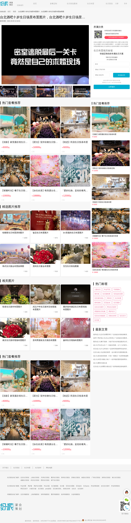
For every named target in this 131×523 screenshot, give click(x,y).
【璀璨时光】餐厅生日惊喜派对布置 (15, 190)
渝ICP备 (74, 521)
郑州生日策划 (65, 477)
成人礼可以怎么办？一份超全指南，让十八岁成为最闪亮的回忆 (110, 345)
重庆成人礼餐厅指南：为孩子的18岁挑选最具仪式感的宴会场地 (111, 342)
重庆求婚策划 (55, 494)
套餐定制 (53, 3)
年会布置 (23, 486)
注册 (116, 3)
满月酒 (96, 294)
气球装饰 (117, 289)
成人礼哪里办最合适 (100, 363)
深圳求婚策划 (45, 494)
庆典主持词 (112, 316)
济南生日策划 (75, 477)
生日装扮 (117, 302)
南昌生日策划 (85, 477)
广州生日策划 (96, 477)
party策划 (48, 488)
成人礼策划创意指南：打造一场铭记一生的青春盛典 (110, 356)
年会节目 (107, 289)
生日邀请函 (54, 486)
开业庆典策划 (115, 486)
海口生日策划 (116, 477)
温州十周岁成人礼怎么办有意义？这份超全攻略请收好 (110, 338)
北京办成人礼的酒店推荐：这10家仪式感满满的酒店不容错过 (111, 352)
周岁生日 (112, 311)
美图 (14, 11)
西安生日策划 (45, 480)
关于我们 (5, 468)
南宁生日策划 (55, 480)
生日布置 (90, 3)
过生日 (74, 488)
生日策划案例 (72, 3)
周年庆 (109, 298)
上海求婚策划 (35, 494)
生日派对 (38, 468)
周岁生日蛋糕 (38, 486)
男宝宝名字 (24, 488)
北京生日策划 (25, 477)
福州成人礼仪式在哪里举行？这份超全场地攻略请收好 (110, 335)
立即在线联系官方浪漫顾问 (116, 37)
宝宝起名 (107, 302)
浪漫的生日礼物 (99, 311)
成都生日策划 (25, 480)
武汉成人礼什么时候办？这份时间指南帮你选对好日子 (110, 349)
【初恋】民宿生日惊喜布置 (75, 142)
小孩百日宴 (32, 488)
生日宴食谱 (106, 294)
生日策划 (109, 3)
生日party (86, 486)
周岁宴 (30, 486)
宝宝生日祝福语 (99, 316)
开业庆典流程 (95, 486)
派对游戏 (97, 302)
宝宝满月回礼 (99, 298)
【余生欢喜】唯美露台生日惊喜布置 (45, 190)
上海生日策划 (35, 477)
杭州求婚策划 (65, 494)
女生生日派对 (99, 307)
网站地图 (49, 468)
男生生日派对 (111, 307)
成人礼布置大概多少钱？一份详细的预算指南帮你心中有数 (110, 359)
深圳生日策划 (106, 477)
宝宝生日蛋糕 (70, 486)
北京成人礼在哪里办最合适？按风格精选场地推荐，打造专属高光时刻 (110, 367)
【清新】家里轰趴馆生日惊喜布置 (15, 142)
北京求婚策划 (25, 494)
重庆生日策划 (55, 477)
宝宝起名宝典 (118, 294)
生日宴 (96, 320)
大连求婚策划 (75, 494)
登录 (125, 3)
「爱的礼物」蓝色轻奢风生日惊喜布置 (75, 190)
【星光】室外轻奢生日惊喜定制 (45, 142)
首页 (35, 3)
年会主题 (47, 486)
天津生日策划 (45, 477)
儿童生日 (97, 289)
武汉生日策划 (35, 480)
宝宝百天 (123, 316)
